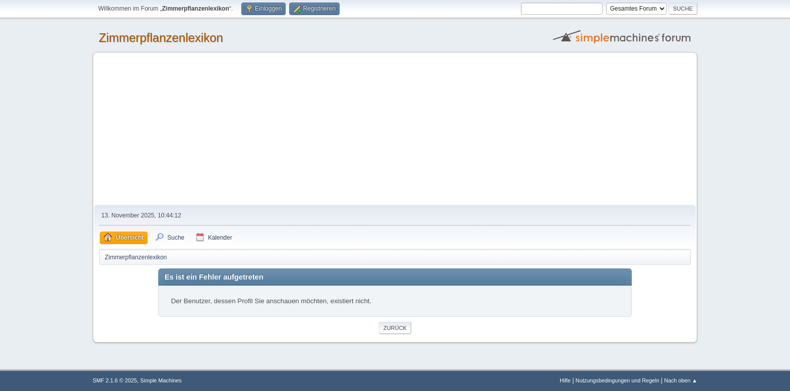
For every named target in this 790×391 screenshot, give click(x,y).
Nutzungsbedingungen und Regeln (617, 380)
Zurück (395, 328)
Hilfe (565, 380)
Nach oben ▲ (680, 380)
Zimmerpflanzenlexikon (161, 37)
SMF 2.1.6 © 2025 (115, 380)
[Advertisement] (395, 129)
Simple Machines (160, 380)
